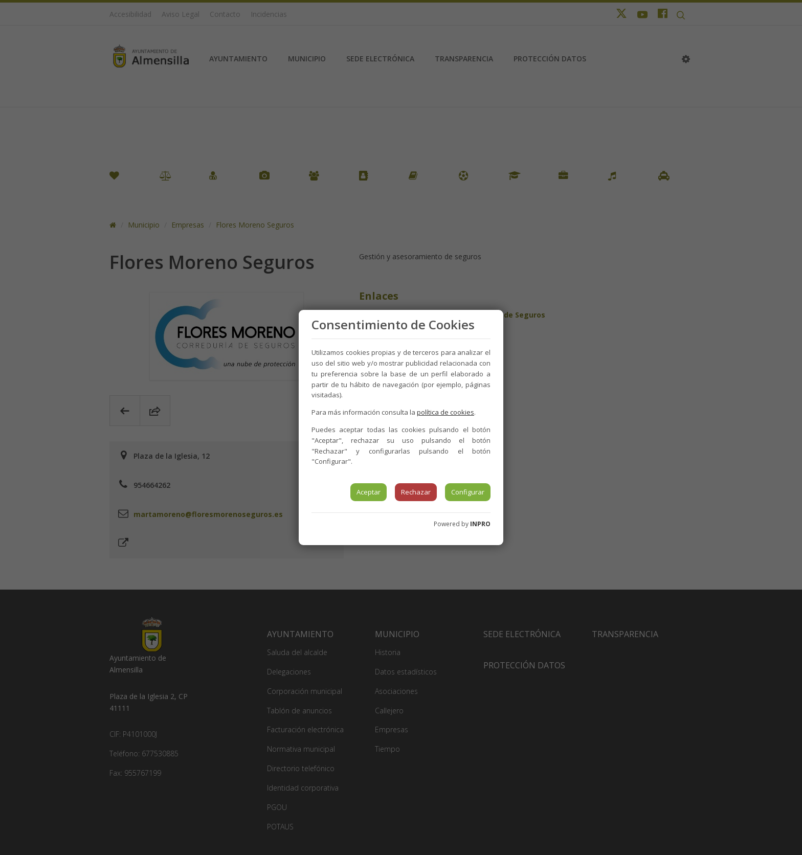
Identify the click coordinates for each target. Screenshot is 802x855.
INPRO (480, 524)
